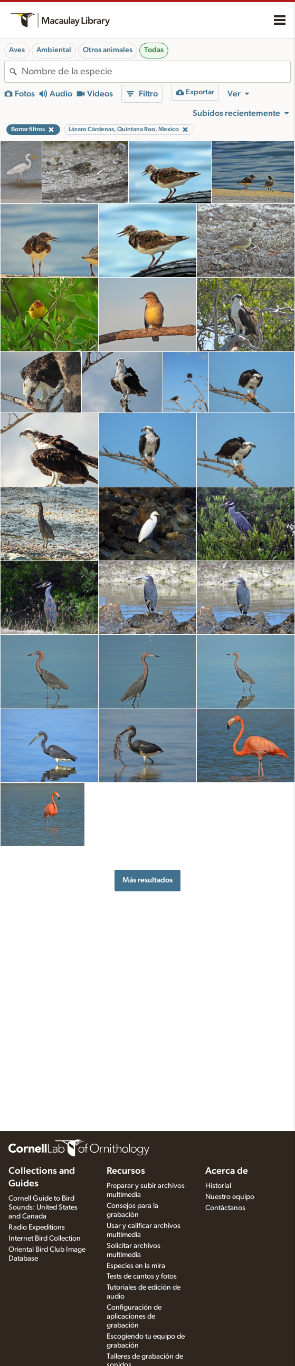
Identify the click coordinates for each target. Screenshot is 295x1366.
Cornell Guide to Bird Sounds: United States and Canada (43, 1207)
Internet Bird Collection (44, 1238)
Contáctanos (225, 1208)
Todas (154, 50)
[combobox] (156, 71)
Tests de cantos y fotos (142, 1276)
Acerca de (226, 1171)
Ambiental (53, 50)
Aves (17, 50)
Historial (218, 1186)
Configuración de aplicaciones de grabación (134, 1316)
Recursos (126, 1171)
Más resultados (147, 880)
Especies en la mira (136, 1266)
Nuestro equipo (229, 1197)
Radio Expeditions (36, 1227)
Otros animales (107, 50)
